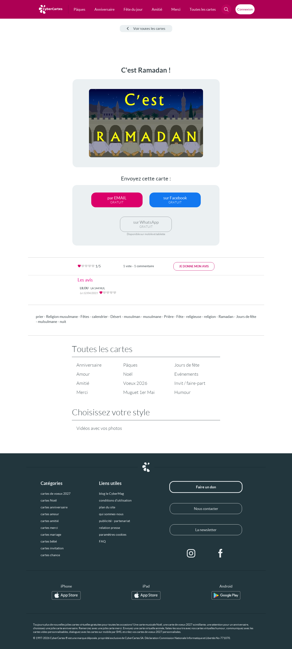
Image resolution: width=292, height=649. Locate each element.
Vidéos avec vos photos (99, 428)
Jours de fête (186, 365)
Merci (82, 392)
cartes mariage (51, 534)
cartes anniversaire (54, 507)
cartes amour (50, 514)
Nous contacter (206, 509)
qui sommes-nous (111, 514)
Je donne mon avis (194, 266)
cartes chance (50, 555)
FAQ (102, 541)
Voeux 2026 (135, 383)
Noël (128, 374)
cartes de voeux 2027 (55, 493)
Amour (83, 374)
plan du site (107, 507)
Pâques (130, 365)
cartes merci (49, 528)
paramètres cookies (112, 534)
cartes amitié (50, 521)
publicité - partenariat (114, 521)
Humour (182, 392)
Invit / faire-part (189, 383)
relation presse (109, 528)
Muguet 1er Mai (139, 392)
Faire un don (206, 487)
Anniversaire (89, 365)
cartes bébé (49, 541)
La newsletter (205, 530)
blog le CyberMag (111, 493)
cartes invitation (52, 548)
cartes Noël (49, 500)
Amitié (82, 383)
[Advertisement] (34, 134)
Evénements (186, 374)
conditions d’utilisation (115, 500)
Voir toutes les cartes (146, 28)
